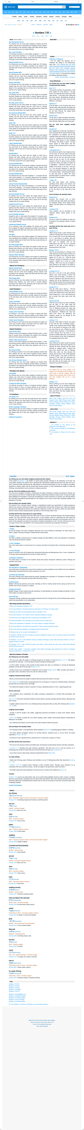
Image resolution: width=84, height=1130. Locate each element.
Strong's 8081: (13, 967)
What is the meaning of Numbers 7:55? (21, 606)
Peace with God (13, 596)
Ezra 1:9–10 (13, 699)
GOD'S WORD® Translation (16, 214)
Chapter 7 (15, 24)
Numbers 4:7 (53, 104)
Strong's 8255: (13, 915)
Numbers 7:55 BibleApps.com (17, 994)
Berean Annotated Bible (15, 163)
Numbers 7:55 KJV (14, 991)
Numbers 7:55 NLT (14, 986)
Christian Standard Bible (16, 174)
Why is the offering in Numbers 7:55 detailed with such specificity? (29, 629)
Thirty (55, 405)
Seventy (58, 404)
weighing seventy (69, 68)
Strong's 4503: (13, 977)
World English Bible (14, 278)
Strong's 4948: (13, 841)
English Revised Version (16, 204)
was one (68, 64)
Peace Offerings (15, 550)
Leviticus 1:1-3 (53, 320)
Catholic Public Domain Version (18, 340)
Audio (33, 36)
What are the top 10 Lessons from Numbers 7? (24, 632)
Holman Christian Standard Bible (18, 184)
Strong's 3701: (13, 821)
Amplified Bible (13, 153)
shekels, (51, 70)
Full (74, 398)
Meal (56, 400)
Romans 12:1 (35, 667)
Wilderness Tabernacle (16, 558)
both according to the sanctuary (65, 70)
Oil (70, 402)
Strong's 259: (13, 810)
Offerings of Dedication (56, 59)
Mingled (57, 402)
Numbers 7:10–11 (61, 660)
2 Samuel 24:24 (15, 682)
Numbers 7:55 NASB (15, 989)
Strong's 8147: (13, 925)
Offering (66, 402)
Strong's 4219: (13, 883)
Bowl (54, 398)
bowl (61, 68)
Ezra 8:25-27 (53, 129)
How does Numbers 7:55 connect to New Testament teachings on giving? (31, 615)
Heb (51, 36)
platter (51, 66)
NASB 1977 (12, 133)
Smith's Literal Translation (16, 320)
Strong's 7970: (13, 852)
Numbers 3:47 (53, 217)
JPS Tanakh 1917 (14, 397)
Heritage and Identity (15, 589)
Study (42, 36)
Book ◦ (68, 476)
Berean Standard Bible (15, 72)
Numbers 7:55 (13, 777)
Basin (50, 398)
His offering (61, 64)
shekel (51, 71)
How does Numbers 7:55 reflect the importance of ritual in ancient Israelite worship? (34, 626)
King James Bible (14, 93)
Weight (60, 405)
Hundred (51, 400)
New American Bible (14, 350)
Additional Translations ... (16, 417)
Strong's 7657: (13, 894)
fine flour (64, 71)
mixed (69, 71)
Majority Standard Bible (15, 268)
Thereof (51, 405)
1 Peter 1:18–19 (20, 734)
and (54, 71)
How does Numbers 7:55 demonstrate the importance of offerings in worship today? (34, 609)
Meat (69, 400)
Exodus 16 (63, 770)
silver (73, 64)
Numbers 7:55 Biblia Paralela (17, 996)
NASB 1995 (12, 123)
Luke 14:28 (13, 717)
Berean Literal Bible (14, 82)
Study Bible (13, 476)
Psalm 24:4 (51, 753)
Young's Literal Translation (16, 312)
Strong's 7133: (13, 800)
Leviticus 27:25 (53, 209)
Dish (64, 398)
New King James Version (16, 103)
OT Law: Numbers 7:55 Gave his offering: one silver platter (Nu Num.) (28, 1004)
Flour (70, 398)
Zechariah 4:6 (57, 750)
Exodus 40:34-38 (54, 301)
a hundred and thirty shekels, (67, 66)
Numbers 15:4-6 (54, 250)
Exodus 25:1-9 (53, 287)
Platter (73, 402)
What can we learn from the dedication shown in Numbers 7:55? (28, 612)
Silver (73, 404)
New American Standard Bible (17, 113)
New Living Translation (15, 52)
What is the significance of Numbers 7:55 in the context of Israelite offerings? (32, 623)
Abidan (12, 529)
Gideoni (12, 536)
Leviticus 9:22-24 (54, 341)
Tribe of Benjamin (15, 543)
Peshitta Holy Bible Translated (17, 383)
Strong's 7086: (13, 831)
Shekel (63, 404)
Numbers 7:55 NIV (14, 984)
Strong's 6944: (13, 904)
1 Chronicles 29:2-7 (54, 150)
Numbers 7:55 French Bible (16, 999)
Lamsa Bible (12, 373)
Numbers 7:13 (53, 382)
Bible (6, 24)
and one (52, 68)
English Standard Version (16, 62)
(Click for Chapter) (17, 39)
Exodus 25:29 (53, 115)
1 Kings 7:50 (52, 180)
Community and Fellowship (16, 575)
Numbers (10, 24)
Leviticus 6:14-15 (54, 271)
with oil (73, 71)
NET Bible (12, 234)
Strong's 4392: (13, 936)
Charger (59, 398)
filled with (58, 71)
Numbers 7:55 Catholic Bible (17, 1001)
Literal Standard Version (16, 291)
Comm (47, 36)
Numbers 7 (22, 481)
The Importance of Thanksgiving (18, 567)
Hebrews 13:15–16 (15, 765)
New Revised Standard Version (18, 360)
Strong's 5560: (13, 946)
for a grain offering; (54, 73)
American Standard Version (16, 194)
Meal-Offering (63, 400)
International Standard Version (17, 224)
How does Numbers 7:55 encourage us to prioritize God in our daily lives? (31, 620)
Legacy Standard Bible (15, 143)
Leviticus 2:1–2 (14, 748)
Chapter (72, 476)
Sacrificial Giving (13, 582)
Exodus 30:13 (53, 197)
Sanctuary (52, 404)
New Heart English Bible (16, 245)
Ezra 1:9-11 (52, 88)
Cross (37, 36)
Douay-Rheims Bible (15, 331)
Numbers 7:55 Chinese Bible (17, 998)
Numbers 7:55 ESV (14, 987)
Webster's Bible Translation (17, 255)
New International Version (16, 42)
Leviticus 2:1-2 (53, 231)
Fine (67, 398)
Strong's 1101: (13, 957)
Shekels (68, 404)
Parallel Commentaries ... (16, 785)
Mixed (61, 402)
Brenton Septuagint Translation (17, 407)
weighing (55, 66)
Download (72, 77)
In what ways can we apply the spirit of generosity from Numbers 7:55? (30, 617)
